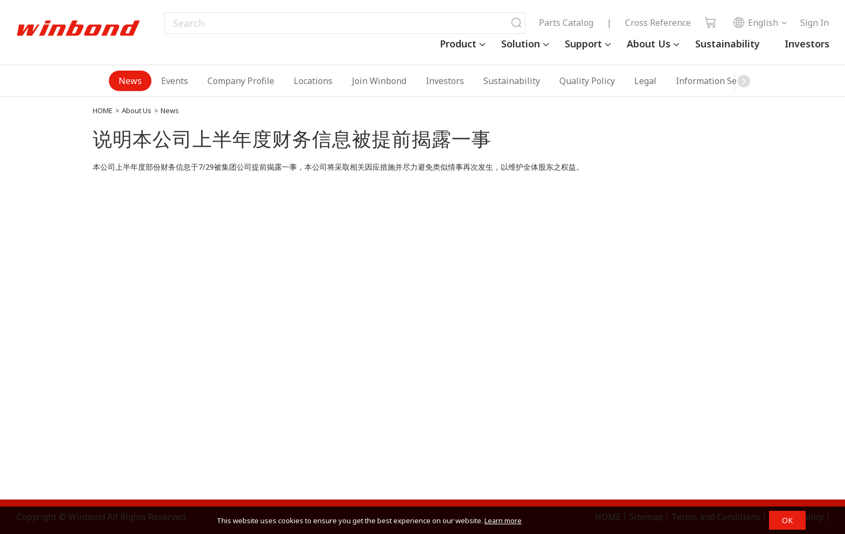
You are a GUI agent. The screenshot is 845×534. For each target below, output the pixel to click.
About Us (648, 43)
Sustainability (727, 43)
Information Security (718, 81)
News (130, 81)
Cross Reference (658, 23)
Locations (313, 81)
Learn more (503, 520)
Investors (807, 43)
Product (458, 43)
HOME (103, 110)
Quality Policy (587, 81)
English (755, 23)
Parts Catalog (566, 23)
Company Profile (240, 81)
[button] (744, 81)
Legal (645, 81)
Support (583, 43)
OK (787, 520)
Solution (520, 43)
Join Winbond (379, 81)
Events (174, 81)
